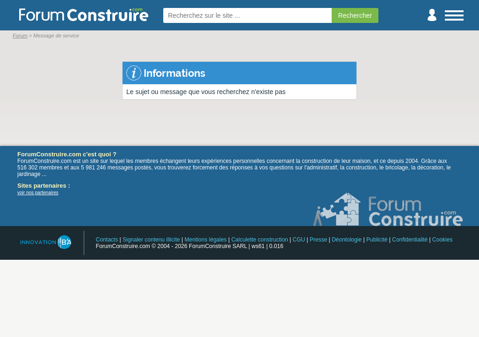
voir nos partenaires (37, 192)
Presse (318, 239)
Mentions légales (206, 239)
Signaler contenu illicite (151, 239)
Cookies (442, 239)
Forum (20, 35)
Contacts (107, 239)
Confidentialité (410, 239)
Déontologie (347, 239)
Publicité (376, 239)
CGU (299, 239)
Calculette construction (259, 239)
